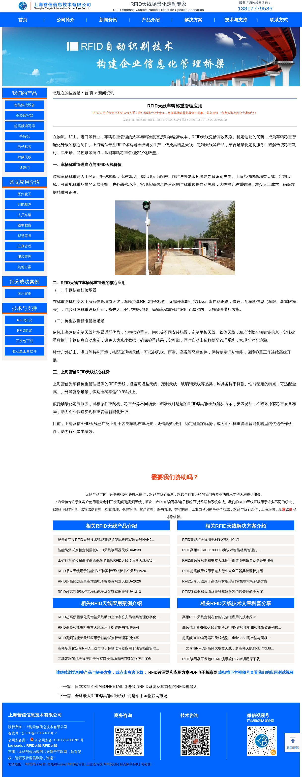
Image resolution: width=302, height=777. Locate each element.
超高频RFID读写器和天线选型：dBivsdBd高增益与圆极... (226, 638)
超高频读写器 (24, 126)
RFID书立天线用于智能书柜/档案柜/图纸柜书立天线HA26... (103, 571)
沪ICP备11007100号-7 (39, 733)
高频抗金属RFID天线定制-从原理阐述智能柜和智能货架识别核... (231, 627)
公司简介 (65, 19)
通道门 (24, 167)
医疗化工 (24, 194)
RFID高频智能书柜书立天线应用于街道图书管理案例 (98, 627)
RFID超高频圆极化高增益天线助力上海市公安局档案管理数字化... (108, 617)
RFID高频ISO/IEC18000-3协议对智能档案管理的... (221, 550)
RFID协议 (24, 330)
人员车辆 (24, 215)
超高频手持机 (129, 764)
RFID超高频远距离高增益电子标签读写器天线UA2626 (99, 581)
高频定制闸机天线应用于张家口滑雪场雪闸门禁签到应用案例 (104, 659)
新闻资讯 (108, 19)
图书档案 (24, 225)
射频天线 (24, 157)
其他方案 (24, 267)
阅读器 (146, 764)
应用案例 (24, 293)
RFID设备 (111, 764)
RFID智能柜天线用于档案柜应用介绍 (210, 540)
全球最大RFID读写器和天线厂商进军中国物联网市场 (121, 696)
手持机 (24, 136)
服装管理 (24, 257)
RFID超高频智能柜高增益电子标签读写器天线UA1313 (99, 592)
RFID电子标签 (35, 764)
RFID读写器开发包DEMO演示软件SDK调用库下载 (221, 659)
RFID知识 (24, 320)
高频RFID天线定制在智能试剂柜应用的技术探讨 (219, 617)
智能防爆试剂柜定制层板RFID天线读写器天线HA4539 (99, 550)
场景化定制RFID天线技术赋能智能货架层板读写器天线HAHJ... (106, 540)
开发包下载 (24, 341)
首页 (22, 19)
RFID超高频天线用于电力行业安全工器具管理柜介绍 (222, 571)
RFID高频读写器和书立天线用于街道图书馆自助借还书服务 (228, 560)
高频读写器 (24, 115)
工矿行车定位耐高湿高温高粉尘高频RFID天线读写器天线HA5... (106, 560)
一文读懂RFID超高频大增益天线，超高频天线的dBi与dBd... (228, 648)
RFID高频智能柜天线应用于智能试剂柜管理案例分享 (98, 638)
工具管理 (24, 246)
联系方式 (279, 19)
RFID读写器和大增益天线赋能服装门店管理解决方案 (222, 592)
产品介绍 (151, 19)
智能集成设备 (24, 105)
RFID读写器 (76, 764)
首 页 (89, 93)
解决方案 (193, 19)
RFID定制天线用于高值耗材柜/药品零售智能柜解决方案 (225, 581)
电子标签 (24, 147)
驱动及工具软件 (24, 351)
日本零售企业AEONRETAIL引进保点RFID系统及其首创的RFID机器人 (136, 686)
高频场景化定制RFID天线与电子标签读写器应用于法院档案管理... (108, 648)
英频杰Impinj (56, 764)
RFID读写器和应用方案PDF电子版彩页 (182, 672)
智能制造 (24, 204)
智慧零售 (24, 236)
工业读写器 (94, 764)
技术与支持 (236, 19)
